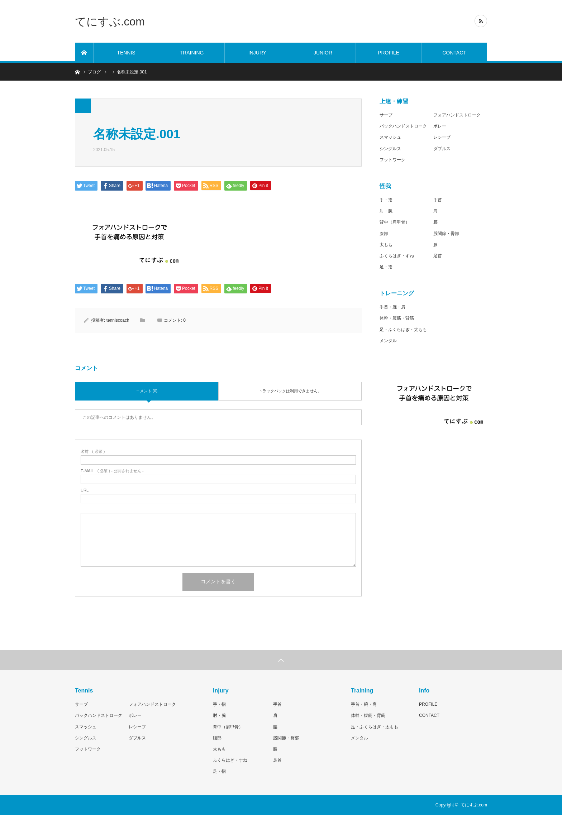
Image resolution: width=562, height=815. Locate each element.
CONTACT (454, 53)
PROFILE (388, 53)
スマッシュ (390, 137)
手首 (437, 199)
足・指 (386, 266)
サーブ (386, 115)
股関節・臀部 (446, 233)
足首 (437, 255)
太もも (386, 244)
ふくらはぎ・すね (397, 255)
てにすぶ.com (110, 21)
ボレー (439, 126)
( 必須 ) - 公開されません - (112, 471)
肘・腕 (386, 211)
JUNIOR (323, 53)
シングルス (390, 148)
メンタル (388, 340)
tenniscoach (117, 320)
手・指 (386, 199)
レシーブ (442, 137)
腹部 (384, 233)
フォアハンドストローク (457, 115)
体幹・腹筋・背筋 (397, 318)
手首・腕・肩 (392, 307)
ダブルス (442, 148)
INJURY (257, 53)
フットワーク (392, 159)
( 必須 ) (93, 452)
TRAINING (192, 53)
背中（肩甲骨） (395, 222)
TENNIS (126, 53)
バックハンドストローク (403, 126)
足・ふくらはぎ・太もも (403, 329)
